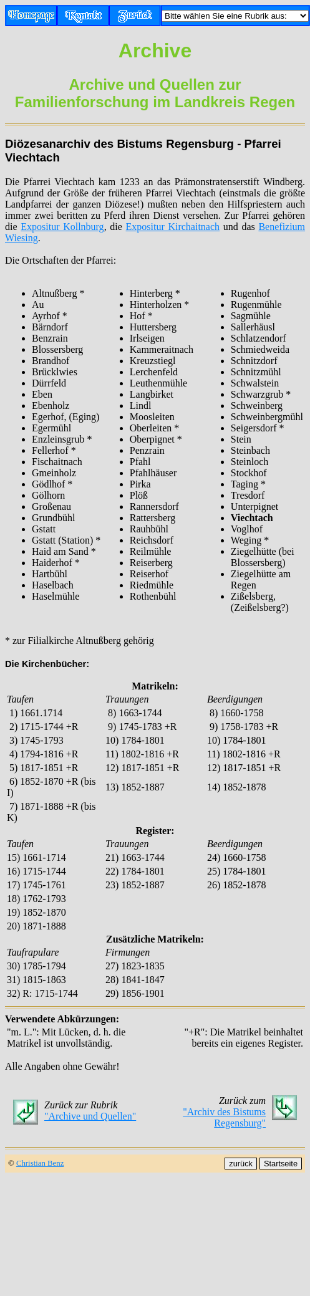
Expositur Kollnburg (62, 226)
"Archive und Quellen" (90, 1116)
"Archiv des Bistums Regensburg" (224, 1117)
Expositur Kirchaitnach (173, 226)
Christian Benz (40, 1163)
